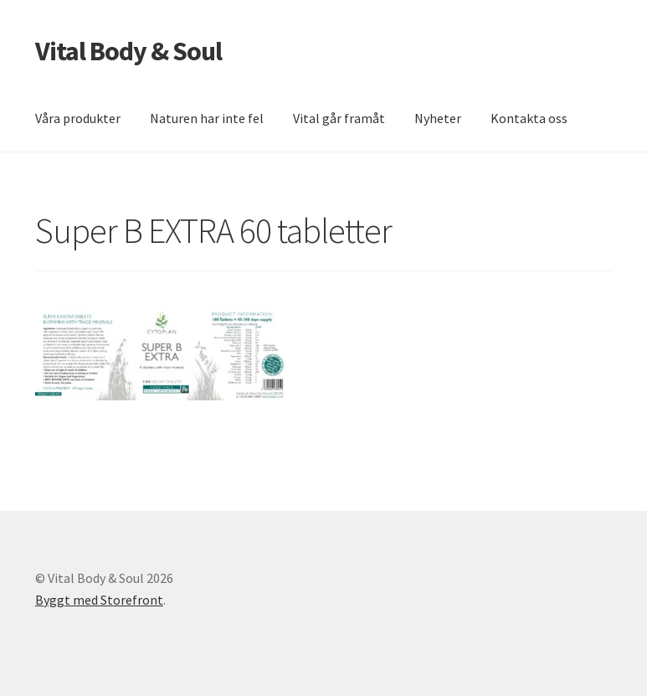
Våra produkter (78, 118)
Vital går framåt (339, 118)
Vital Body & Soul (128, 51)
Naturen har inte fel (207, 118)
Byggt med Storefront (99, 599)
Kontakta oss (528, 118)
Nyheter (437, 118)
